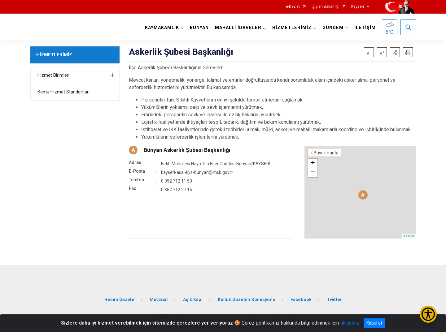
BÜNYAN (199, 27)
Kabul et (374, 323)
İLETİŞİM (365, 27)
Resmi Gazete (119, 299)
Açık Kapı (193, 299)
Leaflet (409, 236)
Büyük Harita (326, 152)
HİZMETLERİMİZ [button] (292, 27)
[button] (395, 52)
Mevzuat (159, 299)
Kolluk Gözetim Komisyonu (246, 299)
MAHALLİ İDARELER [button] (238, 27)
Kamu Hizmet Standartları (63, 92)
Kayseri (357, 7)
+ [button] (313, 163)
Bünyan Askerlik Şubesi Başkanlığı (187, 150)
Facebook (301, 299)
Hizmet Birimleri (53, 75)
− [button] (313, 172)
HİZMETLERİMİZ (54, 55)
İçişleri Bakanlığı (325, 7)
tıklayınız (349, 323)
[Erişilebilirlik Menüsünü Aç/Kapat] (428, 314)
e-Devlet (293, 7)
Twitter (334, 299)
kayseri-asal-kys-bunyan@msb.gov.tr (197, 172)
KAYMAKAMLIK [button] (162, 27)
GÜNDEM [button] (332, 27)
